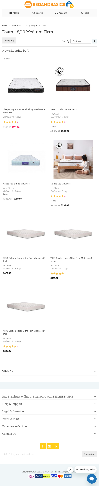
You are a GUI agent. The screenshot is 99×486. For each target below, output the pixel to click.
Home (4, 25)
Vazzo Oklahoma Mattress (63, 109)
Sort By (65, 41)
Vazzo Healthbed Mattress (16, 183)
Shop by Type (31, 25)
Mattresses (16, 25)
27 (65, 122)
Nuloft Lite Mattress (60, 183)
